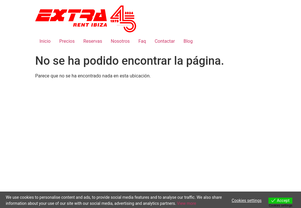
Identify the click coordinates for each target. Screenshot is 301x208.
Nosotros (120, 41)
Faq (142, 41)
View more (186, 203)
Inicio (44, 41)
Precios (67, 41)
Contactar (165, 41)
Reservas (92, 41)
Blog (188, 41)
